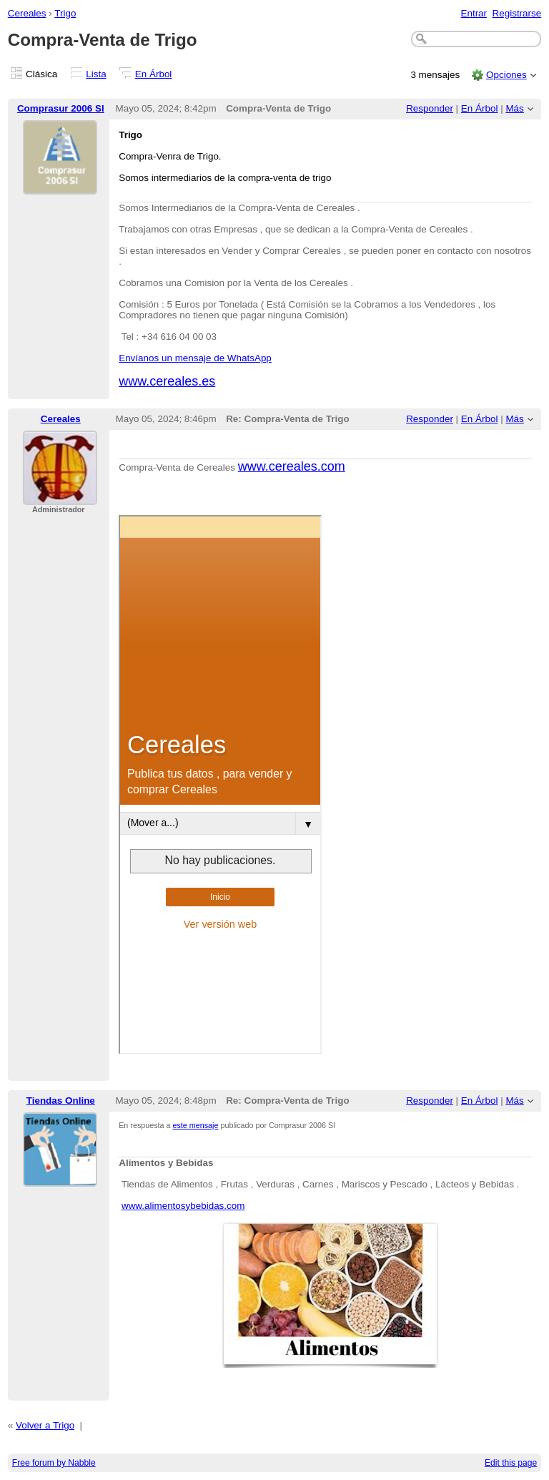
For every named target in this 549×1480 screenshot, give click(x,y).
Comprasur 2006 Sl (60, 108)
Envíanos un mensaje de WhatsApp (195, 358)
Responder (429, 108)
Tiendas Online (60, 1100)
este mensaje (196, 1125)
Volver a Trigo (45, 1425)
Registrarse (517, 13)
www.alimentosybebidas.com (183, 1205)
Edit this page (511, 1463)
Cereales (27, 13)
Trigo (65, 13)
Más (514, 108)
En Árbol (153, 74)
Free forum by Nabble (54, 1463)
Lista (96, 74)
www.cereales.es (167, 381)
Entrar (473, 13)
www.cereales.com (291, 466)
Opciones (506, 74)
